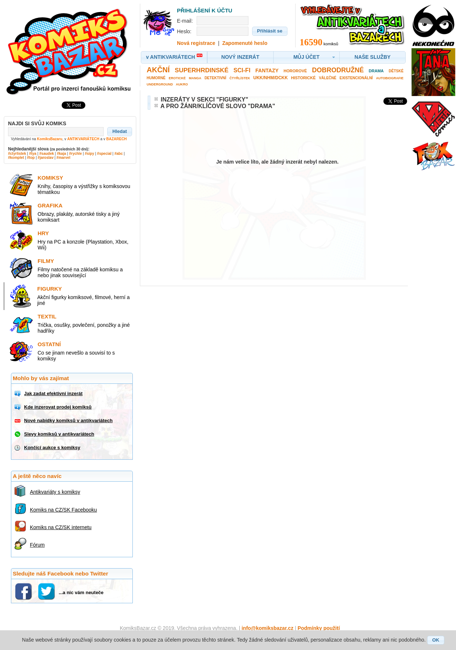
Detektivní (215, 78)
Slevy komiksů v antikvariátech (59, 434)
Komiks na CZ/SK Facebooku (63, 510)
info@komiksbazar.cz (267, 628)
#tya (32, 154)
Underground (160, 84)
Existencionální (356, 78)
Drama (376, 71)
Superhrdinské (201, 70)
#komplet (16, 158)
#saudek (46, 154)
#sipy (89, 154)
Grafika (50, 205)
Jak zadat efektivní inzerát (53, 393)
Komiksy (50, 178)
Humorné (156, 78)
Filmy (46, 261)
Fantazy (267, 70)
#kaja (61, 154)
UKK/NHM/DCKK (270, 77)
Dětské (396, 71)
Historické (303, 78)
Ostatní (49, 344)
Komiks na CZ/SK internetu (61, 527)
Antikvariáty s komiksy (55, 492)
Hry (43, 233)
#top (31, 158)
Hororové (295, 71)
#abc (119, 154)
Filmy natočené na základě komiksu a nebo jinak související (80, 272)
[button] (119, 131)
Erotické (177, 78)
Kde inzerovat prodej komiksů (58, 407)
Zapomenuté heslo (244, 43)
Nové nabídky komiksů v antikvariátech (68, 420)
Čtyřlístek (239, 78)
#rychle (75, 154)
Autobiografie (389, 78)
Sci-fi (241, 70)
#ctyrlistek (17, 154)
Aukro (182, 84)
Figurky (49, 289)
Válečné (327, 78)
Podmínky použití (319, 628)
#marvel (63, 158)
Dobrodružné (338, 70)
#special (104, 154)
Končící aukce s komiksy (52, 447)
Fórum (37, 545)
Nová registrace (196, 43)
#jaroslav (45, 158)
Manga (195, 78)
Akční (158, 70)
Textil (47, 316)
